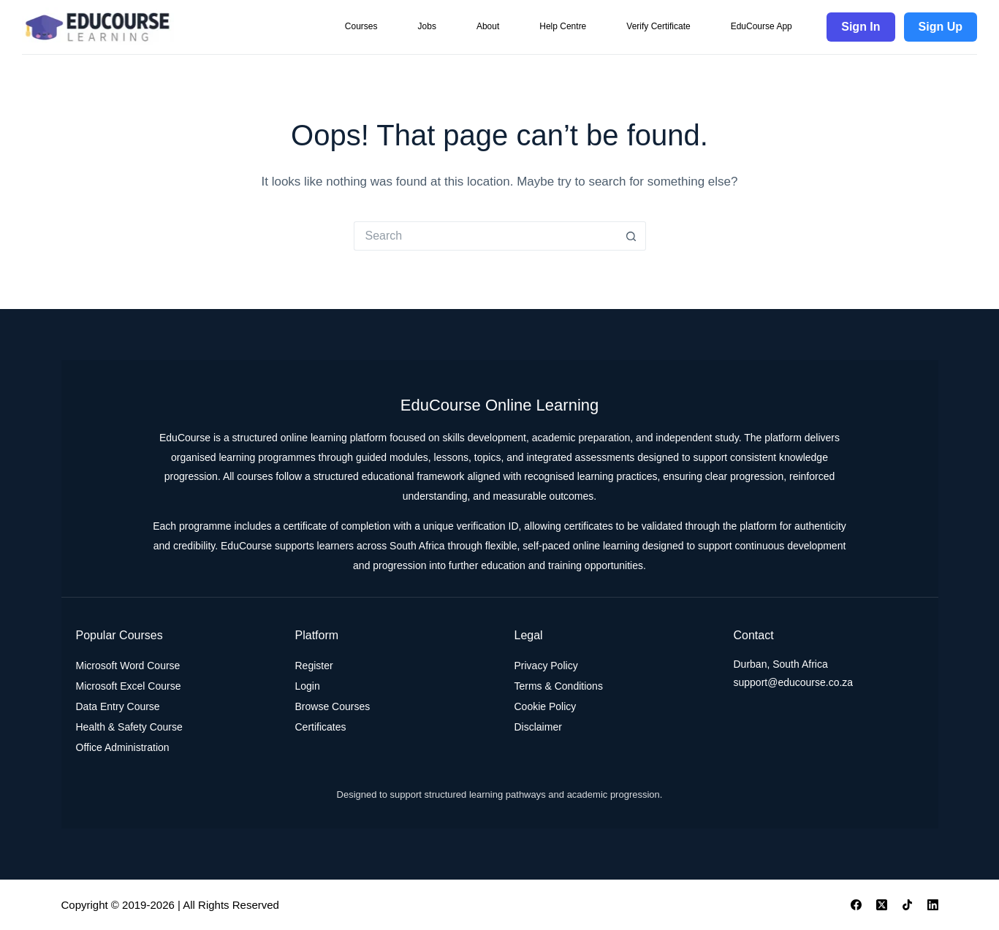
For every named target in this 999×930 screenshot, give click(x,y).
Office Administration (123, 747)
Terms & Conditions (558, 686)
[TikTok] (907, 904)
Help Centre (562, 26)
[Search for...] (485, 236)
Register (314, 665)
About (487, 26)
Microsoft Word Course (128, 665)
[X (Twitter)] (881, 904)
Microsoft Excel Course (128, 686)
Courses (361, 26)
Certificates (320, 727)
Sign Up (940, 26)
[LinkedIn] (932, 904)
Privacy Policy (546, 665)
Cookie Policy (545, 706)
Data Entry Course (118, 706)
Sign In (860, 26)
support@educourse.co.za (794, 682)
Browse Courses (333, 706)
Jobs (427, 26)
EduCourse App (761, 26)
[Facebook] (856, 904)
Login (307, 686)
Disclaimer (538, 727)
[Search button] (631, 236)
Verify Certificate (658, 26)
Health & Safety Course (129, 727)
